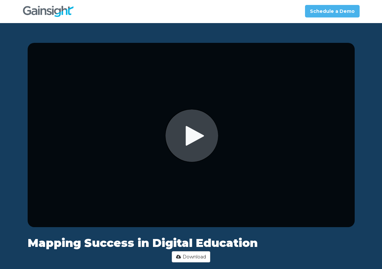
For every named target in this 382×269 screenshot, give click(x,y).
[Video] (191, 135)
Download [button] (191, 257)
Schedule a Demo (332, 11)
